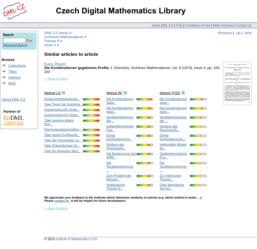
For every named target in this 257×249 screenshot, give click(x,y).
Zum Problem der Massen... (118, 177)
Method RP (114, 93)
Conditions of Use (197, 25)
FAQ (179, 25)
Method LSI (52, 93)
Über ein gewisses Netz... (62, 151)
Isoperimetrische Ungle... (62, 110)
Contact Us (244, 25)
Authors (14, 77)
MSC (12, 83)
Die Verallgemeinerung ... (119, 166)
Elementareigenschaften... (63, 129)
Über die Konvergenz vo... (63, 140)
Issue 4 (50, 45)
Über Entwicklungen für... (62, 146)
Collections (17, 66)
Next (248, 33)
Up (238, 33)
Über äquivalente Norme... (172, 187)
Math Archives (223, 25)
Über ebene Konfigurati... (62, 135)
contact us (61, 200)
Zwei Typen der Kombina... (63, 104)
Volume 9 (51, 41)
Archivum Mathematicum (64, 37)
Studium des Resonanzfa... (116, 146)
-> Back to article (56, 78)
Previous (225, 33)
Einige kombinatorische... (62, 99)
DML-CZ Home (56, 33)
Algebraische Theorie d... (115, 187)
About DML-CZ (162, 25)
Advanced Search (15, 45)
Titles (12, 71)
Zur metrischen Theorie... (170, 177)
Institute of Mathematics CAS (76, 239)
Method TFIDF (170, 93)
